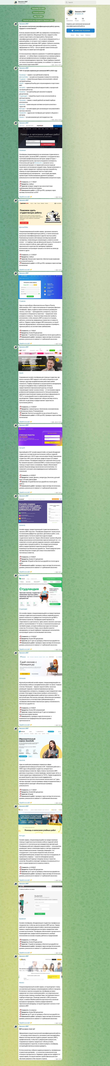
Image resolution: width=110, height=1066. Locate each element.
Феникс (21, 117)
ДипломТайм (23, 77)
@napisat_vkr (79, 13)
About (72, 35)
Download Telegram (80, 31)
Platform (87, 35)
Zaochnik (22, 104)
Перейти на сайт (24, 197)
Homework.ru (38, 163)
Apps (82, 35)
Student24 (22, 113)
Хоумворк (22, 75)
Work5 (21, 83)
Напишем (22, 100)
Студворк (22, 79)
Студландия (23, 96)
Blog (77, 35)
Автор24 (22, 87)
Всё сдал (22, 108)
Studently (22, 92)
